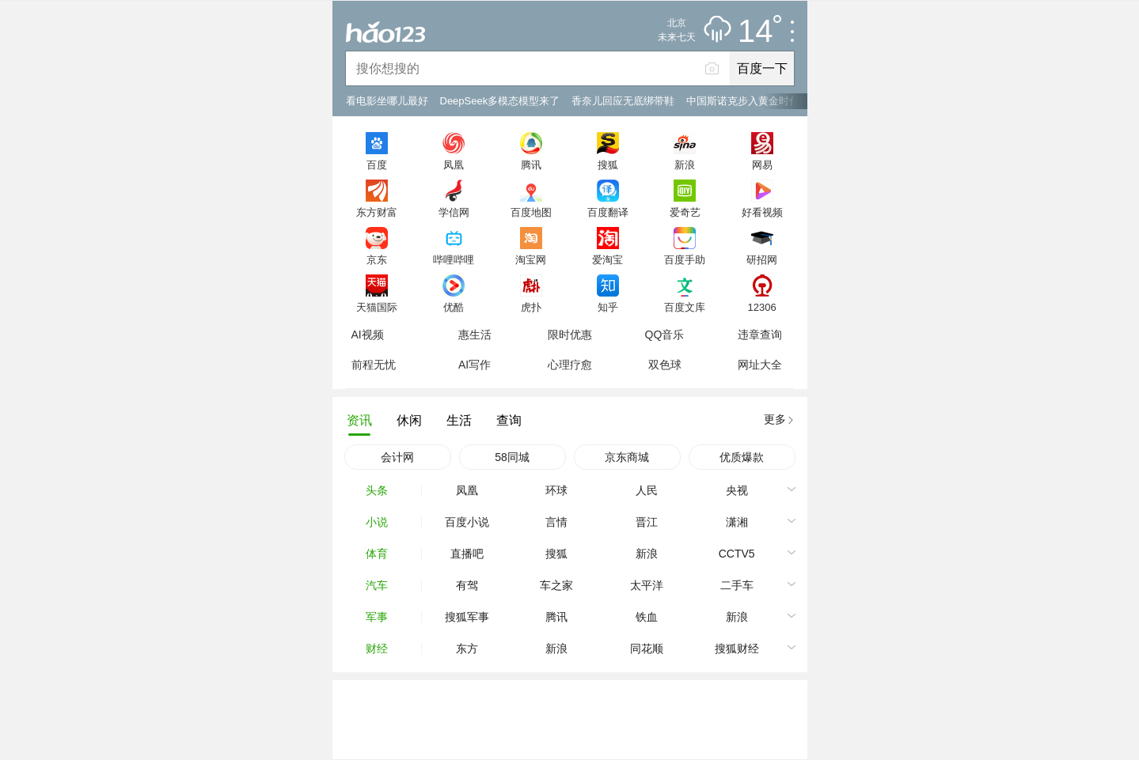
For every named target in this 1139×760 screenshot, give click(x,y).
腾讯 (531, 164)
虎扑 (531, 306)
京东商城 (627, 457)
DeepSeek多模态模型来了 (500, 101)
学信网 (454, 211)
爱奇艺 (685, 211)
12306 (761, 306)
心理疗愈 (570, 364)
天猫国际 (376, 306)
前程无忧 (373, 364)
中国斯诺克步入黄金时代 (742, 101)
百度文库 (684, 306)
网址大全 (760, 364)
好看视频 (762, 211)
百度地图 (531, 211)
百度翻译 (607, 211)
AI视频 (367, 334)
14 (759, 31)
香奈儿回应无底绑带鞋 (622, 101)
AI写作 (474, 364)
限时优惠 (570, 334)
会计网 (397, 457)
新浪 (684, 164)
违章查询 (760, 334)
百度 (376, 164)
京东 (376, 259)
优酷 (453, 306)
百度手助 (684, 259)
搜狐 (608, 164)
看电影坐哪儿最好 (387, 101)
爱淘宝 (607, 259)
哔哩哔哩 (453, 259)
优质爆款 (741, 457)
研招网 (761, 259)
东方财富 (376, 211)
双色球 (665, 364)
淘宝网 (530, 259)
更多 (775, 419)
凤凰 (453, 164)
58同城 (512, 457)
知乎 (608, 306)
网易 (762, 164)
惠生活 (475, 334)
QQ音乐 (665, 334)
